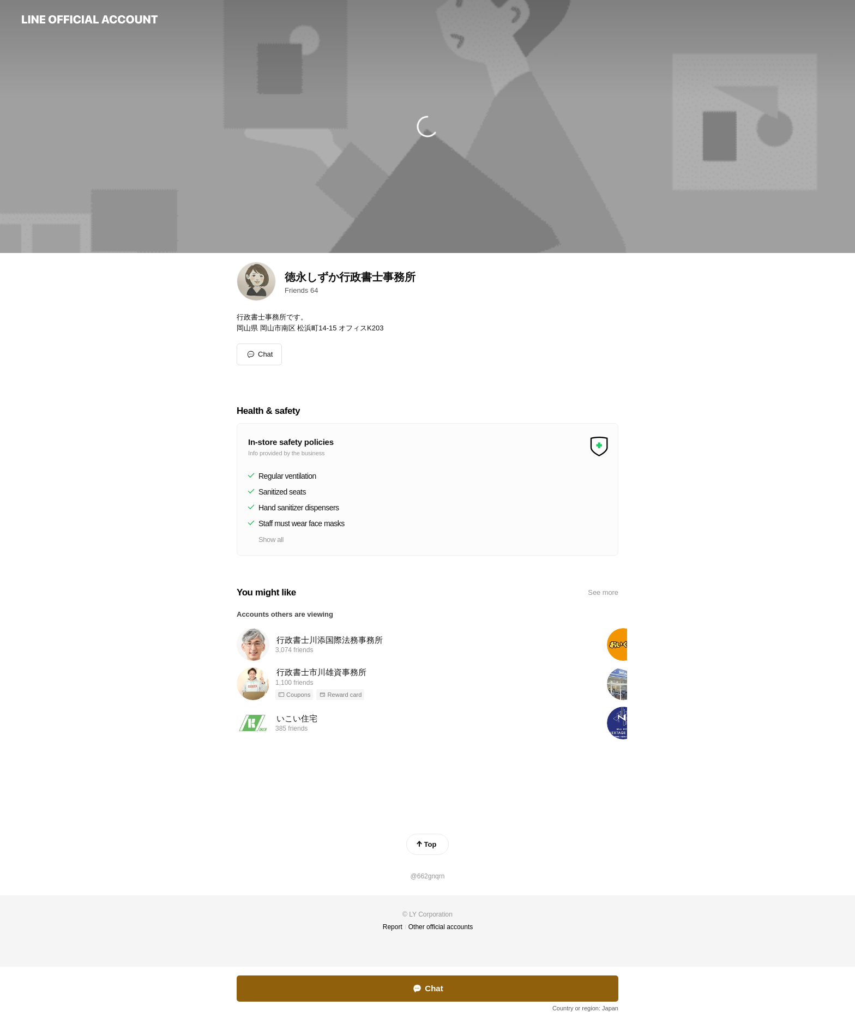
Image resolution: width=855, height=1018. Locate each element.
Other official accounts (440, 927)
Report (392, 927)
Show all (271, 539)
